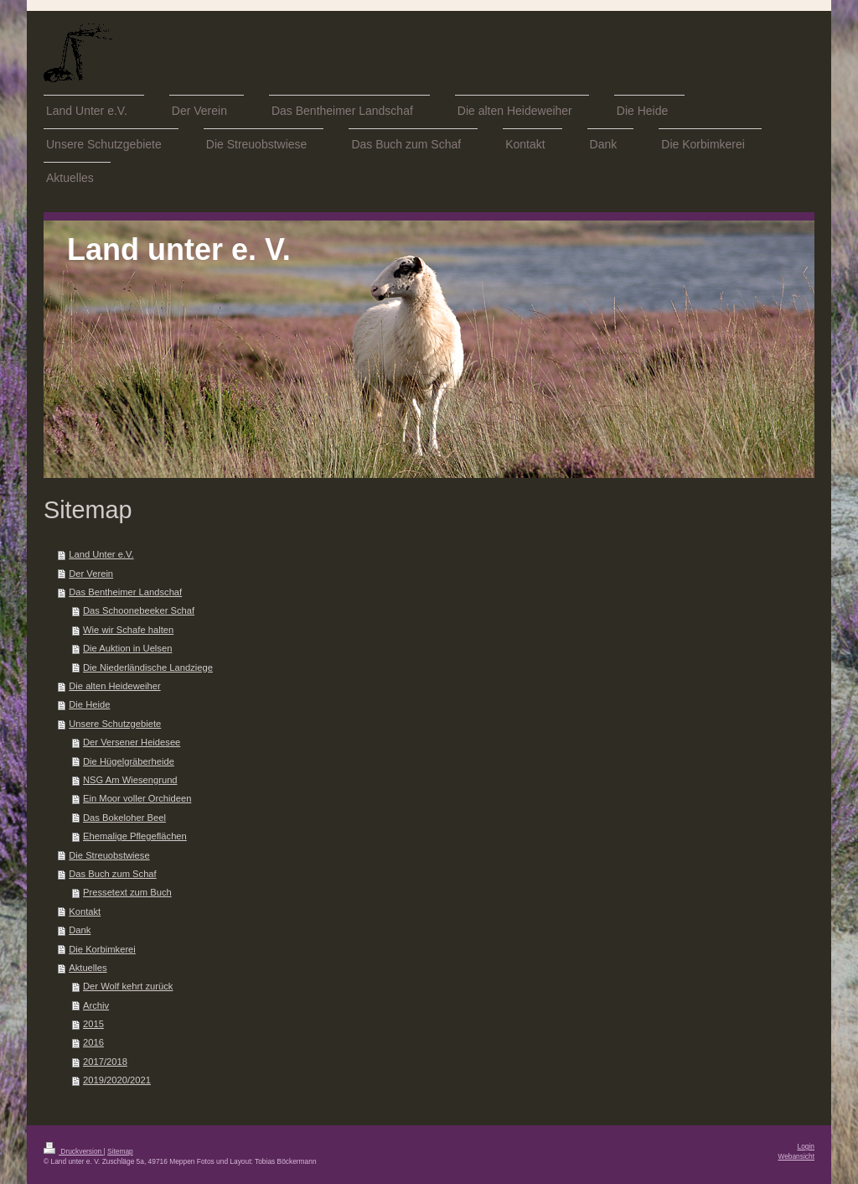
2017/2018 (105, 1062)
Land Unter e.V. (101, 554)
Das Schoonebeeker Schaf (138, 610)
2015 (93, 1024)
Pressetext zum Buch (127, 892)
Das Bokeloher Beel (124, 818)
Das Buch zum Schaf (112, 874)
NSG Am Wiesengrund (130, 780)
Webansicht (796, 1156)
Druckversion (74, 1151)
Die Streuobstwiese (109, 855)
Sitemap (120, 1151)
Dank (79, 930)
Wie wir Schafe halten (128, 630)
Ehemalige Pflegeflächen (135, 836)
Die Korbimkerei (102, 949)
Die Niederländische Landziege (148, 667)
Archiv (96, 1005)
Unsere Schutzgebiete (115, 724)
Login (806, 1146)
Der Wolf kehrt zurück (128, 986)
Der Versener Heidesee (131, 742)
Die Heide (89, 704)
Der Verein (91, 574)
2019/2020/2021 (117, 1080)
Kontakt (85, 911)
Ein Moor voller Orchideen (137, 798)
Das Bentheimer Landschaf (125, 592)
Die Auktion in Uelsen (127, 648)
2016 (93, 1042)
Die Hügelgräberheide (128, 761)
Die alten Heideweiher (114, 686)
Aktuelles (87, 968)
